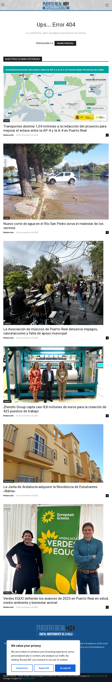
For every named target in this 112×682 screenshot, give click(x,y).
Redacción (8, 135)
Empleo (7, 401)
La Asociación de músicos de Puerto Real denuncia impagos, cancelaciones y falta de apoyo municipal (50, 331)
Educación (8, 481)
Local (6, 120)
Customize (22, 668)
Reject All (44, 668)
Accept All (65, 668)
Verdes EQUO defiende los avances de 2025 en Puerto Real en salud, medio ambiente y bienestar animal (56, 600)
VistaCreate (28, 678)
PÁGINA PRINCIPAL (65, 43)
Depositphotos (98, 676)
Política (7, 593)
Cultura (7, 323)
